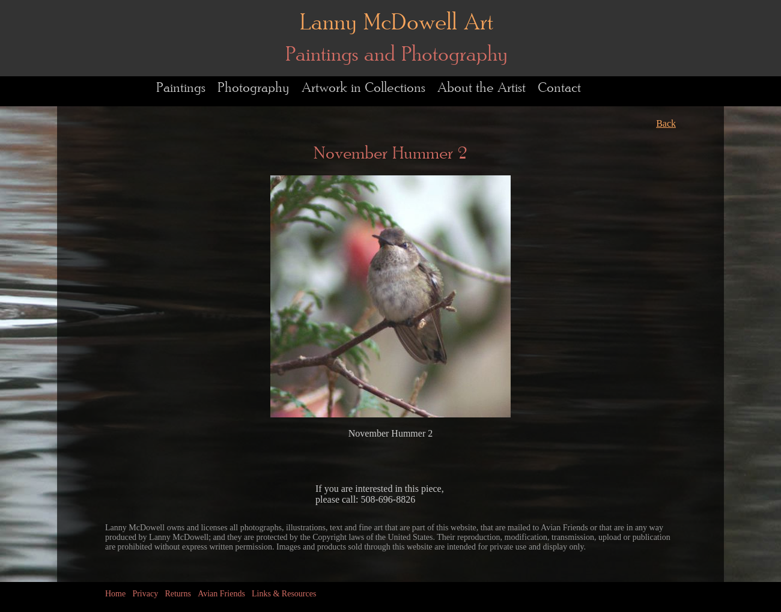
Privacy (145, 593)
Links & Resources (284, 593)
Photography (253, 88)
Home (115, 593)
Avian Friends (221, 593)
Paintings (180, 88)
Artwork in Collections (363, 88)
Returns (178, 593)
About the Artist (481, 88)
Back (666, 123)
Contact (559, 88)
